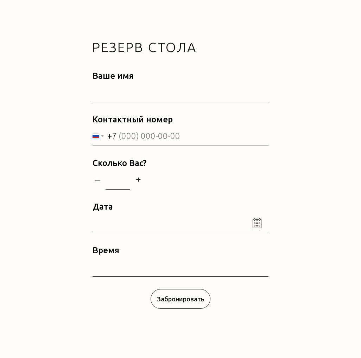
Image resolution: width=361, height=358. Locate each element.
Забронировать (180, 298)
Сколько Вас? (120, 163)
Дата (103, 206)
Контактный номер (133, 119)
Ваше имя (113, 76)
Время (106, 250)
